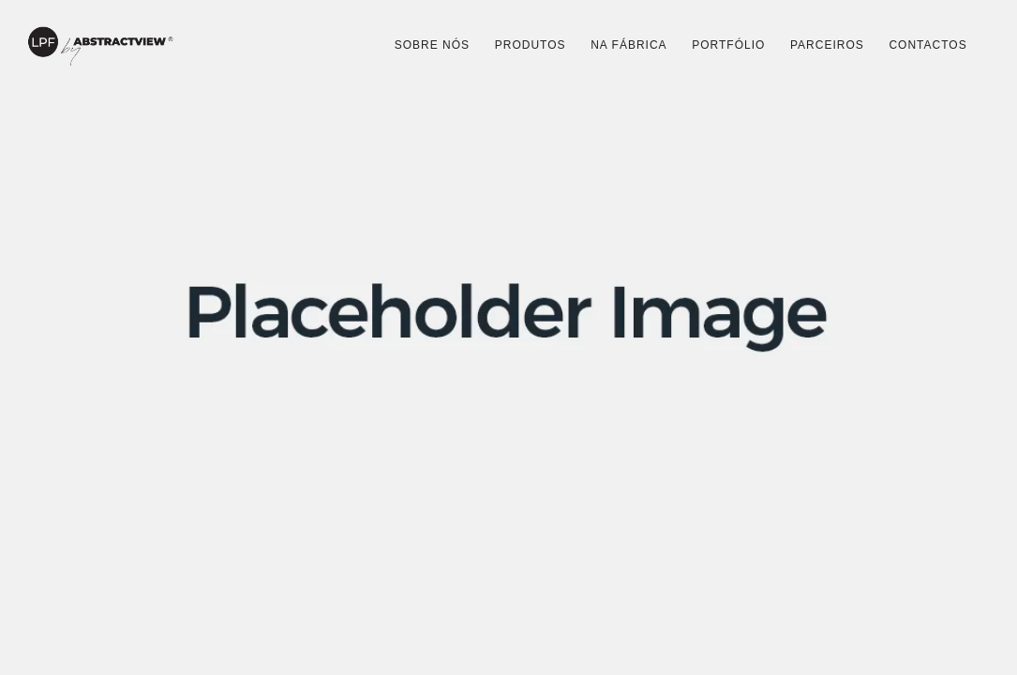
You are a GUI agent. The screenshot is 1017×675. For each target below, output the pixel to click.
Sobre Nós (432, 45)
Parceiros (827, 45)
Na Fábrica (628, 45)
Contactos (927, 45)
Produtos (530, 45)
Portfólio (728, 45)
